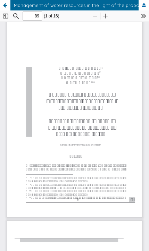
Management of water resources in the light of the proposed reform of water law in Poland (81, 5)
